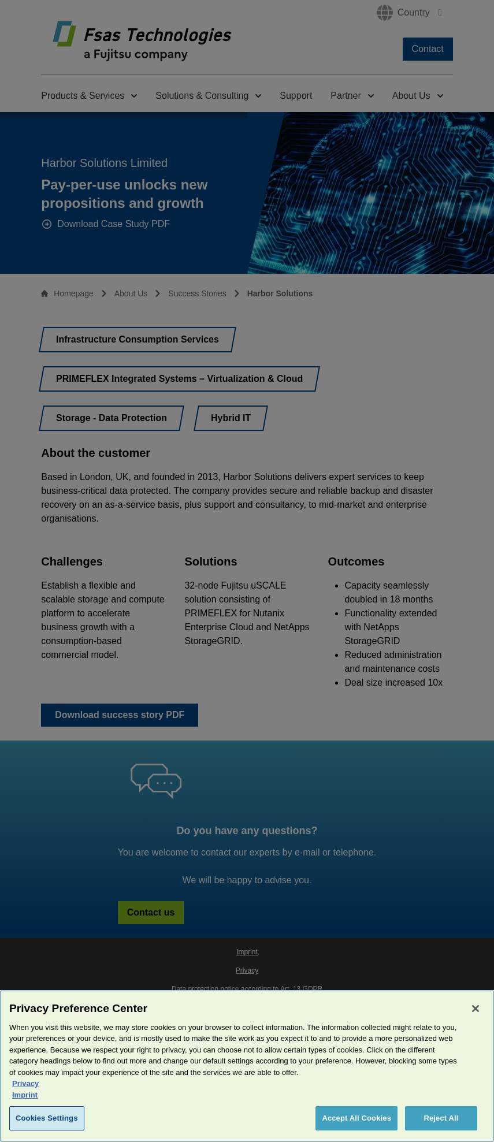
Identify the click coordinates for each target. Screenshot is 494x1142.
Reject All (441, 1122)
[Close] (475, 1012)
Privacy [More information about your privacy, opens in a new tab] (25, 1087)
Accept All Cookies (356, 1122)
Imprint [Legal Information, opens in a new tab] (25, 1098)
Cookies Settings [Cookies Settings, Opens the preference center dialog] (47, 1122)
